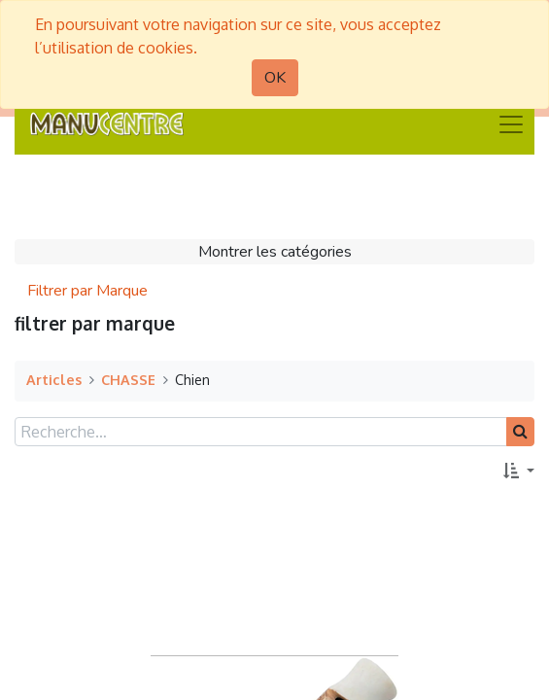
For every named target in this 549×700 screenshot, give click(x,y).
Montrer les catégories (275, 251)
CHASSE (128, 379)
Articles (54, 379)
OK (275, 77)
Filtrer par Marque (87, 290)
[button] (518, 471)
